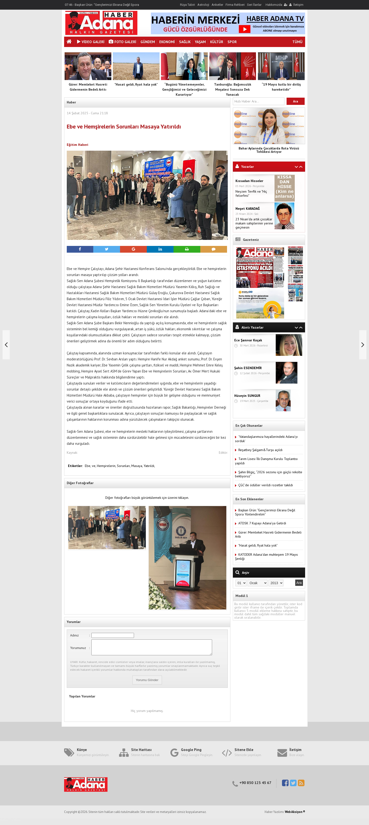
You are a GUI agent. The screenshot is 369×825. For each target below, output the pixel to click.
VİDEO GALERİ (90, 42)
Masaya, (137, 466)
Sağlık (185, 42)
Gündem (148, 42)
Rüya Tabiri (187, 5)
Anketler (217, 5)
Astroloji (203, 5)
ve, (94, 466)
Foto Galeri (122, 42)
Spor (232, 42)
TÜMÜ (297, 42)
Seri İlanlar (254, 5)
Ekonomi (167, 42)
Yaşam (200, 42)
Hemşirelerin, (107, 466)
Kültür (216, 42)
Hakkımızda (274, 5)
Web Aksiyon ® (295, 815)
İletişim (298, 5)
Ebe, (88, 466)
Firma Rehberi (235, 5)
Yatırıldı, (149, 466)
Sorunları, (124, 466)
